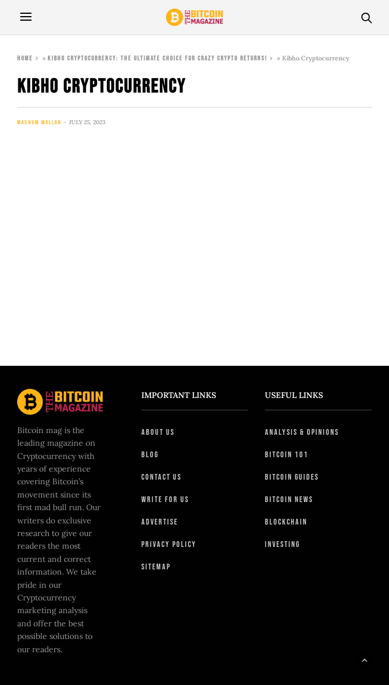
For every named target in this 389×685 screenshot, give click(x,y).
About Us (158, 432)
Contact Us (161, 477)
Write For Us (165, 499)
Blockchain (286, 522)
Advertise (159, 522)
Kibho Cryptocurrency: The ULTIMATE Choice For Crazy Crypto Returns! (157, 58)
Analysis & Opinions (302, 432)
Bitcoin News (289, 499)
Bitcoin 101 (287, 455)
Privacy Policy (169, 544)
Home (25, 58)
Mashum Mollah (39, 122)
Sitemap (156, 567)
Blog (150, 455)
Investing (282, 544)
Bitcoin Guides (292, 477)
